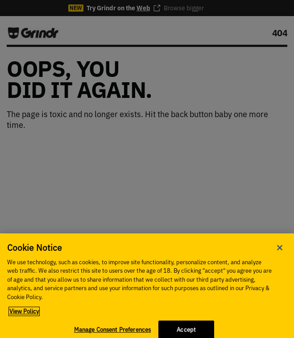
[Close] (280, 251)
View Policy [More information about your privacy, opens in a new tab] (24, 315)
